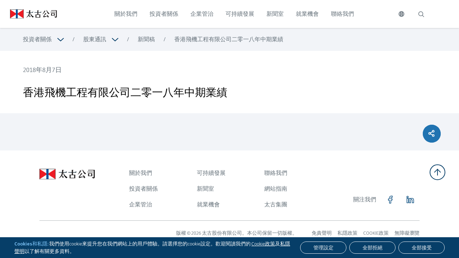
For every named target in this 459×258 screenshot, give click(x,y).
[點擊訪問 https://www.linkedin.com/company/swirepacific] (410, 199)
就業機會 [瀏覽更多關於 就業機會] (208, 204)
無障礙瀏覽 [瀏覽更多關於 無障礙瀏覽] (407, 233)
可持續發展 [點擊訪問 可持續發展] (240, 13)
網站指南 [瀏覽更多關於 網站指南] (275, 188)
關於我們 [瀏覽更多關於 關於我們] (140, 172)
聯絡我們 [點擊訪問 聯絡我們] (342, 13)
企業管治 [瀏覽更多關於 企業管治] (140, 204)
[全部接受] (421, 248)
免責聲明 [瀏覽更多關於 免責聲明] (322, 233)
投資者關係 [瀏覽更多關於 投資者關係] (37, 39)
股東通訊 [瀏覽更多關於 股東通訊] (94, 39)
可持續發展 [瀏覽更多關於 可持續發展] (211, 172)
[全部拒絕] (372, 248)
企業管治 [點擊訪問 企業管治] (201, 13)
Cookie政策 (263, 244)
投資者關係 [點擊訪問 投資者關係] (164, 13)
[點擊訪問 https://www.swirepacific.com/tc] (28, 14)
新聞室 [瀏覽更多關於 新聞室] (205, 188)
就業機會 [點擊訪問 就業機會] (307, 13)
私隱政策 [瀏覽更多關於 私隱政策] (347, 233)
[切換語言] (401, 14)
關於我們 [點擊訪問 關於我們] (125, 13)
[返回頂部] (437, 172)
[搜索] (421, 14)
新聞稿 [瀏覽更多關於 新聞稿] (146, 39)
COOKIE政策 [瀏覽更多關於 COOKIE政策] (376, 233)
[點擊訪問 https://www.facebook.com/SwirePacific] (390, 199)
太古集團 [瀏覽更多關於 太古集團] (275, 204)
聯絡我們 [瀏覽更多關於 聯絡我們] (275, 172)
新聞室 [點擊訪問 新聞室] (275, 13)
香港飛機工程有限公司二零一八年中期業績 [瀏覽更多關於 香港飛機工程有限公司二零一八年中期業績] (228, 39)
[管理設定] (323, 248)
